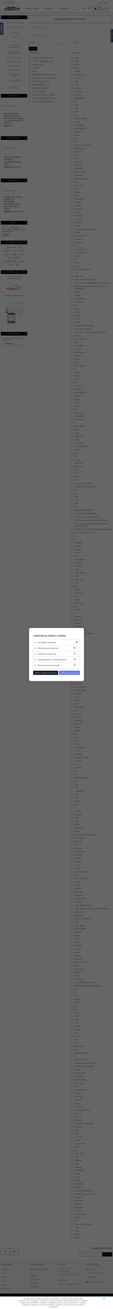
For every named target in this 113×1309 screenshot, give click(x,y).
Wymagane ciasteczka (47, 642)
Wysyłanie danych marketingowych (52, 660)
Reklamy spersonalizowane (49, 665)
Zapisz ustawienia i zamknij (45, 673)
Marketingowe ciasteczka (48, 648)
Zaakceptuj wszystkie (69, 673)
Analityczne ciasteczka (47, 654)
